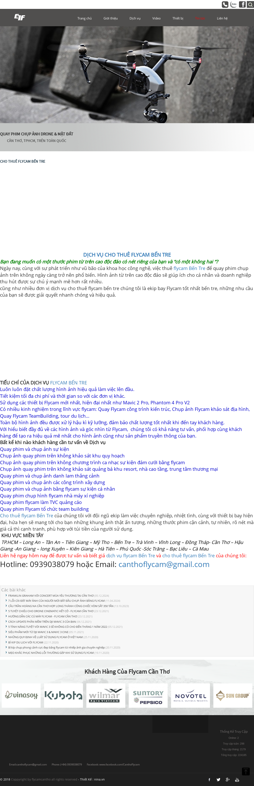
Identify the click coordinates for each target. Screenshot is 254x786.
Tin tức (200, 18)
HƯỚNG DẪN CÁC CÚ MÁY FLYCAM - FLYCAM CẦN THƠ (42, 616)
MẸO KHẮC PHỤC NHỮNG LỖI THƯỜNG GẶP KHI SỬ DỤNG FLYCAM (51, 653)
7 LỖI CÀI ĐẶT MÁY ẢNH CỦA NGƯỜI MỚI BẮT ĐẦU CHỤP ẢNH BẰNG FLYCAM (56, 601)
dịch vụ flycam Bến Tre (130, 555)
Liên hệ (222, 18)
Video (156, 18)
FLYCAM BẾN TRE (68, 382)
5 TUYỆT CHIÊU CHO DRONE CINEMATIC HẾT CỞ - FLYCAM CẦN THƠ (50, 611)
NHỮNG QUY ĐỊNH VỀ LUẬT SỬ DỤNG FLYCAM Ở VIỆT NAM (45, 637)
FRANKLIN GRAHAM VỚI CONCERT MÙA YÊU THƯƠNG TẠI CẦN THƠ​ (51, 595)
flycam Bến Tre (189, 268)
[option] (127, 74)
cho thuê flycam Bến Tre (189, 555)
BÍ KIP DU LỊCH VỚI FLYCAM (25, 642)
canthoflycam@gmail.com (164, 564)
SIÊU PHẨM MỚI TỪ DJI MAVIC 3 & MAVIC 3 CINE (38, 632)
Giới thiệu (111, 18)
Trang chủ (84, 18)
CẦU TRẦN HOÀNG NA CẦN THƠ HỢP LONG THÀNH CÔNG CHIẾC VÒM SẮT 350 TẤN (60, 606)
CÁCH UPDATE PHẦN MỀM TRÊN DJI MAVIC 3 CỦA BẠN (42, 622)
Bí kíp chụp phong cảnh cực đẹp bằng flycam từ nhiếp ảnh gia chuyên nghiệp (56, 647)
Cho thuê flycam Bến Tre (27, 515)
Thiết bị (178, 18)
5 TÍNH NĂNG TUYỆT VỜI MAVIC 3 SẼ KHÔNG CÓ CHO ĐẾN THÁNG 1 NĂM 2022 (57, 627)
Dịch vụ (135, 18)
